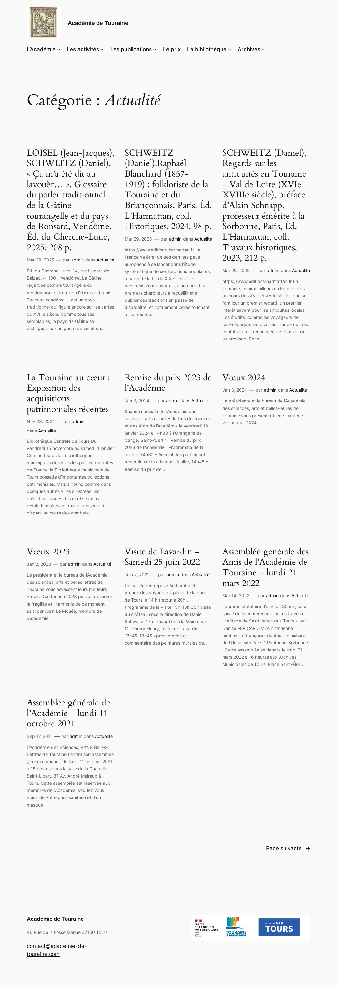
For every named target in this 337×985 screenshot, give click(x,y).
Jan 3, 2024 (137, 400)
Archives (249, 49)
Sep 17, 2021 (40, 736)
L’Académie (41, 49)
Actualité (105, 259)
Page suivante (288, 848)
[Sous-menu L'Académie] (58, 49)
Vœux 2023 (48, 552)
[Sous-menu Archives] (263, 49)
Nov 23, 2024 (41, 421)
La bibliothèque (206, 49)
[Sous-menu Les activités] (101, 49)
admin (77, 259)
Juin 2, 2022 (137, 574)
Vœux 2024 (243, 378)
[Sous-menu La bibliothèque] (229, 49)
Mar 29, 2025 (40, 259)
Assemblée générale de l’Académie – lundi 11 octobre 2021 (68, 713)
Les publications (131, 49)
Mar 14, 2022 (235, 595)
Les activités (83, 49)
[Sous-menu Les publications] (154, 49)
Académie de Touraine (98, 22)
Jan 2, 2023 (39, 564)
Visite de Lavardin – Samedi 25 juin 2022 (162, 557)
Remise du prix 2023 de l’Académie (168, 383)
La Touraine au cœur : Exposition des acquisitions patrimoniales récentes (68, 394)
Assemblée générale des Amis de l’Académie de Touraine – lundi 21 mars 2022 (265, 568)
